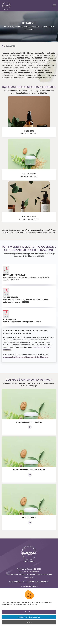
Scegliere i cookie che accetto (29, 617)
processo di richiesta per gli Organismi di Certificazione (25, 357)
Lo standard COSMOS (29, 586)
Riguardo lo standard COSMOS (29, 569)
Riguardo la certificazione (29, 572)
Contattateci (29, 577)
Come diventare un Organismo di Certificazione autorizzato (29, 574)
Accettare (28, 612)
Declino (28, 622)
